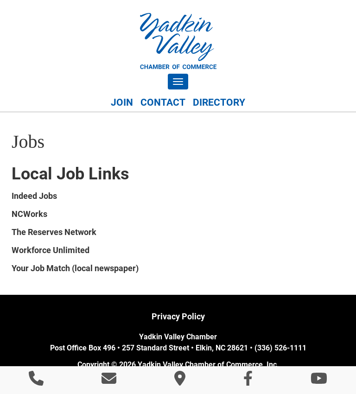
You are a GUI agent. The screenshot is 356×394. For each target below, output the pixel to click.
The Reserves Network (54, 232)
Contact (162, 102)
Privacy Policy (178, 316)
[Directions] (179, 381)
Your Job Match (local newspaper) (75, 268)
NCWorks (29, 214)
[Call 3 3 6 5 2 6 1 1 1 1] (36, 381)
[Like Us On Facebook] (248, 381)
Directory (219, 102)
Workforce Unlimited (50, 250)
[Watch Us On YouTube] (319, 381)
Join (122, 102)
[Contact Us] (109, 381)
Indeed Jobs (34, 196)
